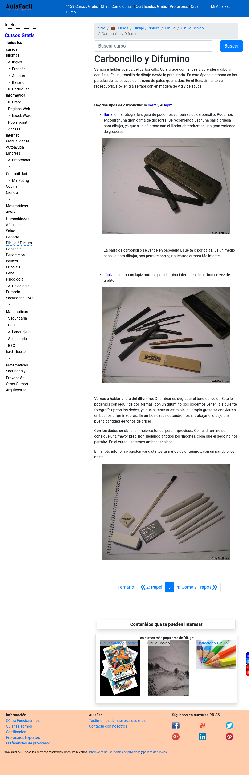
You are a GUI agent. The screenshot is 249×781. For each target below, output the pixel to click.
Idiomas (12, 55)
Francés (18, 69)
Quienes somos (19, 726)
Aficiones (13, 225)
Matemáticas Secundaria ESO (17, 318)
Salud (10, 231)
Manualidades (17, 141)
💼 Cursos (119, 28)
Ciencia (12, 192)
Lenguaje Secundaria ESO (17, 339)
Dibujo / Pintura (19, 243)
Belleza (12, 261)
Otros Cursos (17, 384)
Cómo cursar (122, 6)
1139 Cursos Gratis (82, 6)
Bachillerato (16, 351)
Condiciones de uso (100, 752)
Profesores (179, 6)
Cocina (11, 186)
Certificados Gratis (151, 6)
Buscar (231, 46)
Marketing (20, 180)
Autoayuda (15, 147)
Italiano (18, 82)
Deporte (12, 237)
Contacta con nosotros (108, 726)
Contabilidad (16, 173)
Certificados (16, 732)
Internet (12, 135)
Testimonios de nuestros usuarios (117, 720)
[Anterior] (151, 587)
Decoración (15, 255)
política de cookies (155, 752)
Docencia (13, 249)
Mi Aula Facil (221, 6)
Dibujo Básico (192, 28)
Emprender (21, 160)
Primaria (13, 292)
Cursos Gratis (20, 35)
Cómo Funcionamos (23, 720)
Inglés (17, 62)
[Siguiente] (197, 587)
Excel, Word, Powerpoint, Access (20, 122)
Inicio (10, 25)
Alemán (18, 75)
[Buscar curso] (153, 46)
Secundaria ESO (19, 298)
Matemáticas (17, 206)
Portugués (20, 89)
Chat (105, 6)
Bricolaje (13, 267)
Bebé (10, 273)
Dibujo (170, 28)
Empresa (13, 153)
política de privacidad (127, 752)
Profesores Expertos (23, 737)
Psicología (14, 279)
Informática (15, 95)
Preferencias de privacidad (28, 743)
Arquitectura (16, 390)
